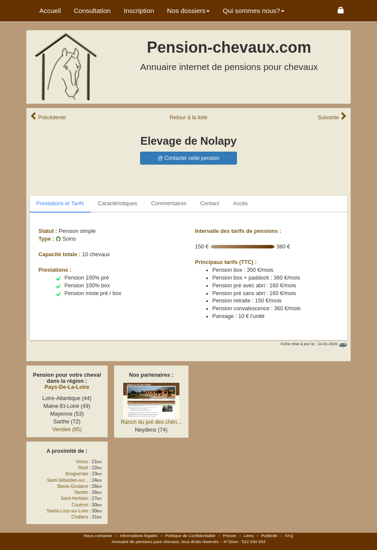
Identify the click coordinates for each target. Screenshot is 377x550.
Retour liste (188, 117)
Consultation (92, 10)
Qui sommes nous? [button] (253, 10)
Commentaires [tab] (168, 203)
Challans (79, 517)
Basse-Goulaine (73, 486)
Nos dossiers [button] (188, 10)
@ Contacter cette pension (188, 158)
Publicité (269, 535)
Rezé (83, 467)
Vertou (82, 461)
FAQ (289, 535)
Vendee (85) (67, 429)
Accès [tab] (240, 203)
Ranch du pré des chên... (151, 422)
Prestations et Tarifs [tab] (60, 203)
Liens (248, 535)
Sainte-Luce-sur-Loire (67, 511)
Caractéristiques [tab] (117, 203)
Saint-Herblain (74, 498)
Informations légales (139, 535)
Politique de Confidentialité (190, 535)
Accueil (50, 10)
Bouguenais (76, 473)
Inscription (139, 10)
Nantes (81, 492)
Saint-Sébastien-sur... (67, 480)
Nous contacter (98, 535)
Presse (229, 535)
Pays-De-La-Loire (67, 387)
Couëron (80, 504)
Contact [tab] (209, 203)
